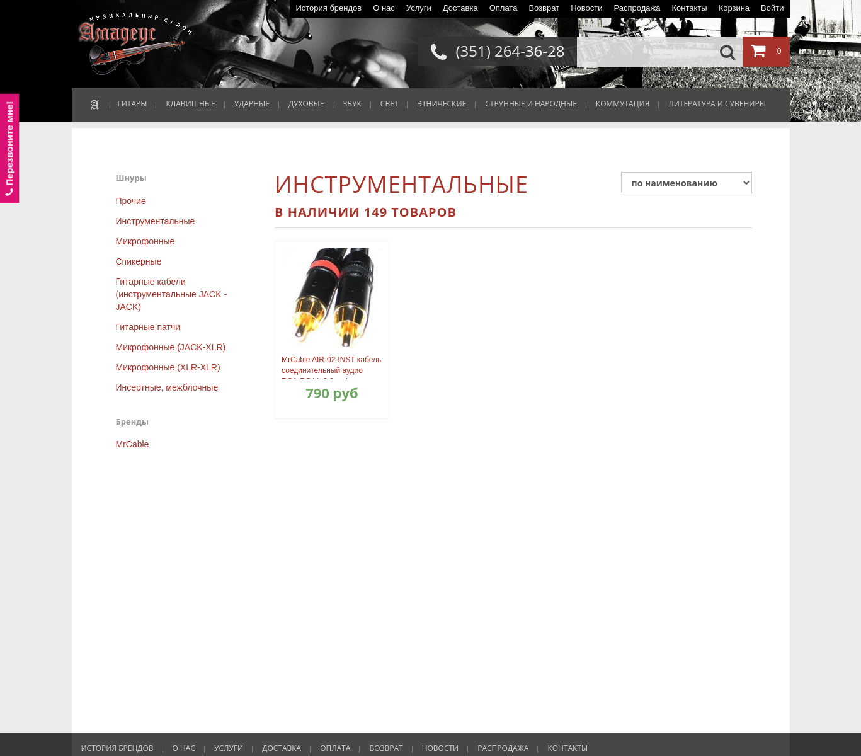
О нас (384, 8)
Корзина (734, 8)
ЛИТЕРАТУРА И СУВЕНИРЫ (717, 103)
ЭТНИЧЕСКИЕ (441, 103)
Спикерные (139, 261)
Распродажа (636, 8)
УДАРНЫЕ (252, 103)
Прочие (131, 201)
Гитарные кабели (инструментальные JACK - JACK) (171, 294)
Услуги (418, 8)
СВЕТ (389, 103)
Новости (586, 8)
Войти (772, 8)
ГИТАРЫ (132, 103)
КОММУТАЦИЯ (622, 103)
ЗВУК (352, 103)
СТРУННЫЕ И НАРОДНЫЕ (531, 103)
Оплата (503, 8)
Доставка (460, 8)
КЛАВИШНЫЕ (190, 103)
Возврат (543, 8)
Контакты (689, 8)
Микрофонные (145, 241)
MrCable (132, 444)
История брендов (328, 8)
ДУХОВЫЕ (306, 103)
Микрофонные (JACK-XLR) (171, 347)
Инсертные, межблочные (167, 387)
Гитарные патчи (148, 327)
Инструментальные (155, 221)
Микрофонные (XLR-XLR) (168, 367)
